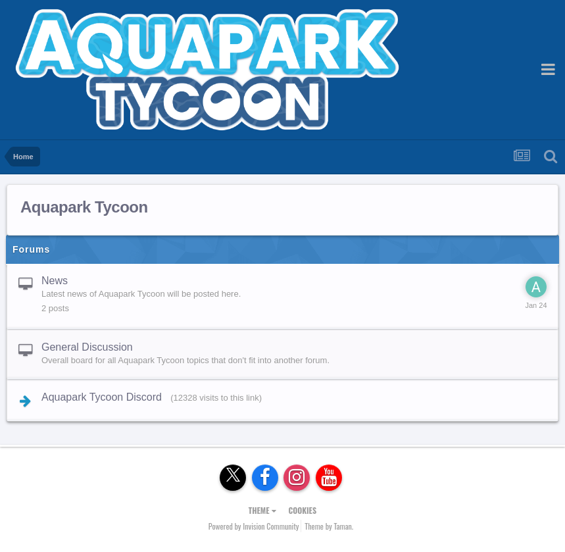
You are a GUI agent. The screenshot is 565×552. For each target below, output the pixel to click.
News (54, 280)
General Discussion (87, 347)
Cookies (302, 510)
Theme (262, 510)
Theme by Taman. (329, 526)
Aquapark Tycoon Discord (101, 397)
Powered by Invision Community (254, 526)
